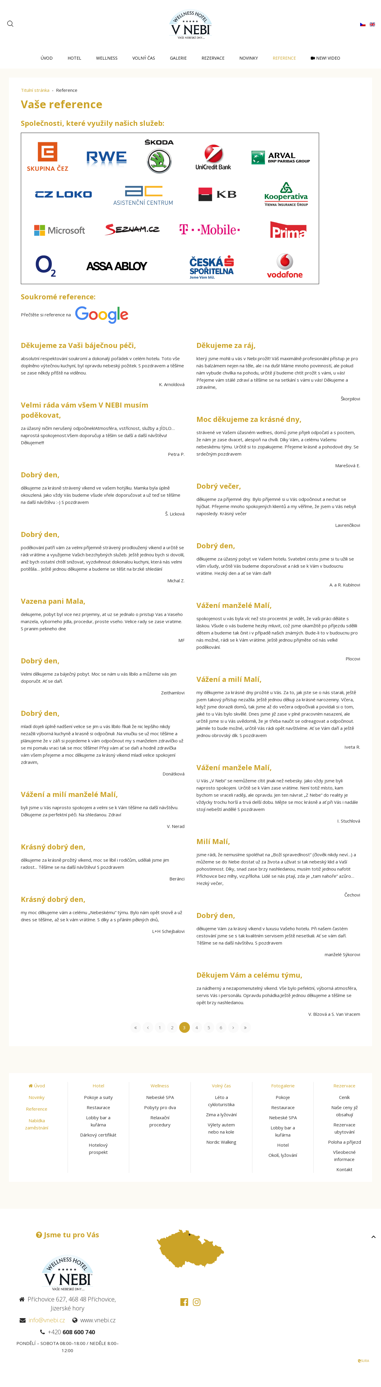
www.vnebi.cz (97, 1320)
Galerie (178, 58)
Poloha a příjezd (344, 1142)
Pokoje (283, 1097)
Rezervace (213, 58)
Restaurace (98, 1107)
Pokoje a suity (98, 1097)
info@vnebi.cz (47, 1320)
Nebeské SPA (160, 1097)
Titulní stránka (35, 90)
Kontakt (344, 1169)
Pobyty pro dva (160, 1107)
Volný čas (143, 58)
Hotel (74, 58)
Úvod (47, 58)
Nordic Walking (221, 1142)
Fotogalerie (283, 1086)
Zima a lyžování (221, 1114)
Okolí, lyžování (282, 1155)
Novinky (248, 58)
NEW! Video (325, 58)
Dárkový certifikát (98, 1135)
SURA (363, 1360)
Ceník (344, 1097)
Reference (284, 58)
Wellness (107, 58)
